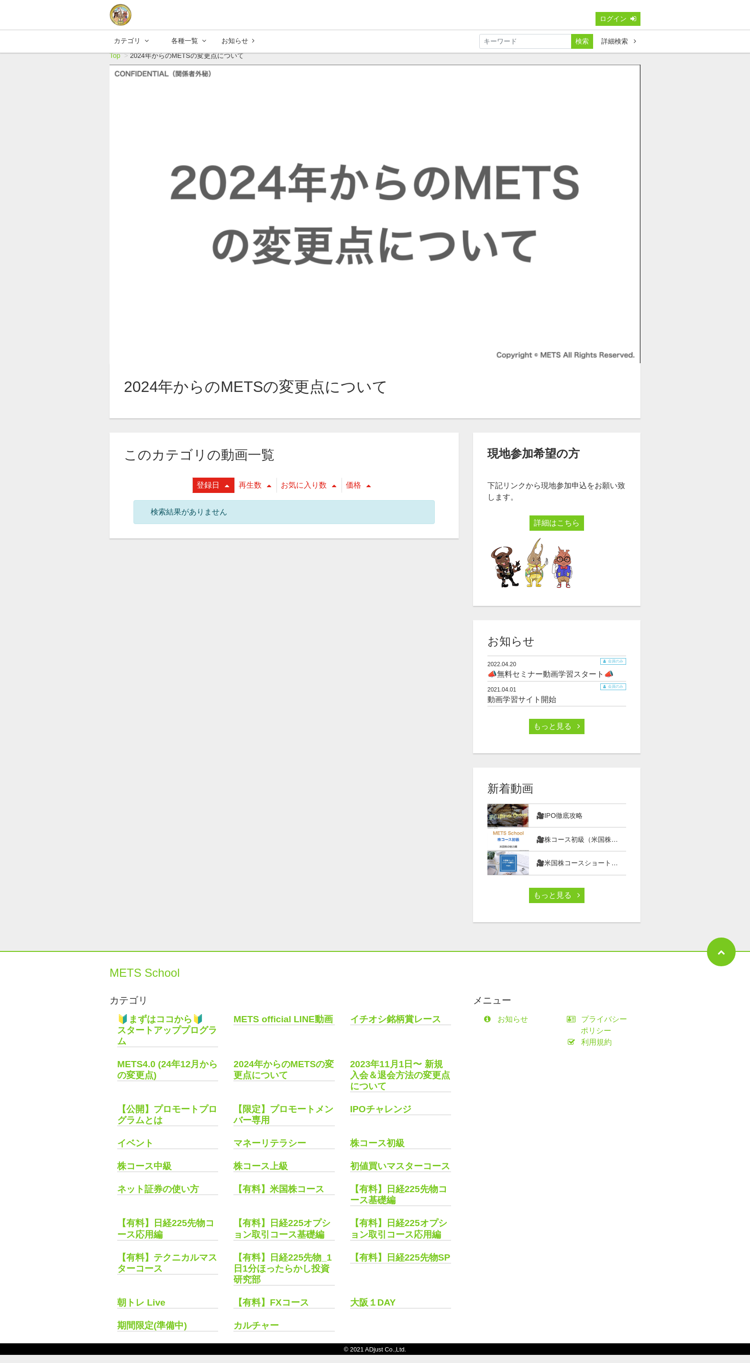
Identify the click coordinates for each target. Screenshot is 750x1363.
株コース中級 (144, 1174)
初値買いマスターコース (400, 1174)
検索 (582, 43)
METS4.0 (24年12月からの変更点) (167, 1077)
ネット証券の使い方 (158, 1197)
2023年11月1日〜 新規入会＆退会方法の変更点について (400, 1083)
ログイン (618, 20)
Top (115, 63)
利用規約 (591, 1050)
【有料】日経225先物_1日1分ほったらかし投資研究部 (282, 1277)
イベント (135, 1151)
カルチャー (256, 1334)
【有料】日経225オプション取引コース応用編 (398, 1236)
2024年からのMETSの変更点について (283, 1077)
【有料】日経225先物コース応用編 (165, 1236)
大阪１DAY (373, 1311)
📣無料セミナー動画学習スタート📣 (550, 682)
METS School (145, 980)
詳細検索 (618, 43)
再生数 (255, 493)
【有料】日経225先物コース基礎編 (398, 1202)
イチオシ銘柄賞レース (395, 1027)
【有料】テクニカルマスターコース (167, 1271)
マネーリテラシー (269, 1151)
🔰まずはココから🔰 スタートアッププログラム (167, 1038)
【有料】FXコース (271, 1311)
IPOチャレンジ (380, 1117)
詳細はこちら (557, 531)
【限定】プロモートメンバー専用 (283, 1122)
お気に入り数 (308, 493)
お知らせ (237, 42)
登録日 (213, 493)
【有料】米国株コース (278, 1197)
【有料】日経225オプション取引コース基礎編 (282, 1236)
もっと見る (556, 734)
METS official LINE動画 (283, 1027)
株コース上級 (260, 1174)
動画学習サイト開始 (521, 708)
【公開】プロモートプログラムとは (167, 1122)
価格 (358, 493)
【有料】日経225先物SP (400, 1266)
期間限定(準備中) (152, 1334)
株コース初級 (377, 1151)
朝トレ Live (141, 1311)
